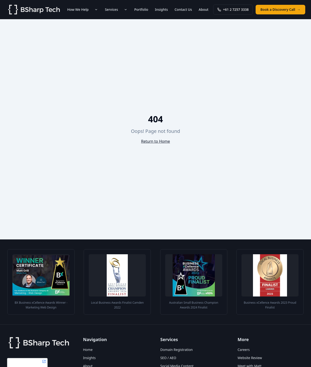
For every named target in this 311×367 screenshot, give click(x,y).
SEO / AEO (168, 357)
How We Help (77, 9)
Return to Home (155, 141)
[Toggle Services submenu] (125, 9)
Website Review (250, 357)
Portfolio (141, 9)
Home (88, 349)
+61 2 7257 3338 (233, 9)
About (204, 9)
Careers (244, 349)
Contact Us (183, 9)
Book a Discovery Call (280, 9)
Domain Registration (176, 349)
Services (111, 9)
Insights (161, 9)
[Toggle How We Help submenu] (96, 9)
